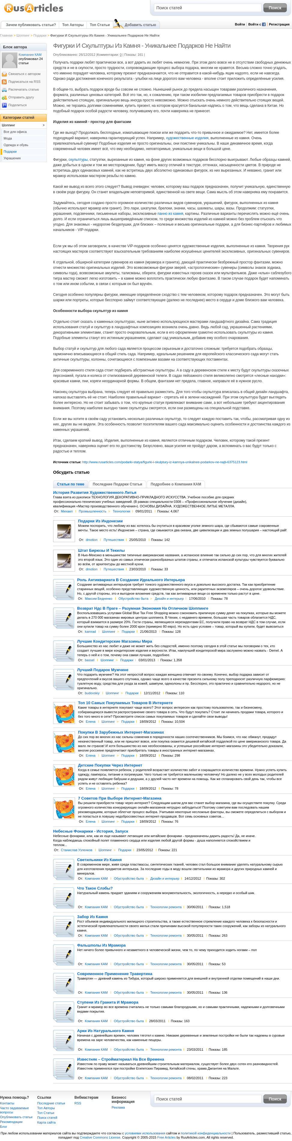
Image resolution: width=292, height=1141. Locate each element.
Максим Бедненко (98, 598)
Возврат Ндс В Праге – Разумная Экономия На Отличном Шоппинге (142, 608)
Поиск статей (47, 1117)
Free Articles (166, 1137)
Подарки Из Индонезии (100, 521)
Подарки (39, 35)
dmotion (92, 540)
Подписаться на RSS (24, 81)
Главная (6, 35)
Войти (240, 24)
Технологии (121, 511)
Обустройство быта (134, 598)
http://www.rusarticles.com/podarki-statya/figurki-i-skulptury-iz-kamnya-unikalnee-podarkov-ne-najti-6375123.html (164, 462)
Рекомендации (11, 1122)
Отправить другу (21, 97)
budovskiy (92, 693)
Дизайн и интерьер (169, 598)
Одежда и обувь (16, 145)
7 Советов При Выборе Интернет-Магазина (119, 798)
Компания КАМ (96, 878)
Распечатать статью (23, 89)
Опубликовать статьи (16, 1117)
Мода (8, 138)
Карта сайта (46, 1122)
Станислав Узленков (76, 850)
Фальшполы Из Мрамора (101, 945)
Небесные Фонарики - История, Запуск (90, 831)
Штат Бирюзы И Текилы (101, 550)
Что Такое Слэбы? (95, 888)
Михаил (67, 511)
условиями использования (145, 1133)
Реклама (118, 1107)
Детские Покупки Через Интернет (110, 765)
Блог (3, 1126)
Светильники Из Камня (99, 860)
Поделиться (17, 105)
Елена (90, 721)
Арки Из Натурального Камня (105, 1031)
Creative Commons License (100, 1137)
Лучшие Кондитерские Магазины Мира (114, 641)
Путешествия (114, 540)
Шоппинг (22, 35)
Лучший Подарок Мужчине (102, 670)
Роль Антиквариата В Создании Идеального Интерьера (131, 580)
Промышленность (93, 511)
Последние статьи (51, 1103)
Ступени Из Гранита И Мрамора (107, 1002)
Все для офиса (15, 132)
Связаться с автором (24, 74)
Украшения (12, 158)
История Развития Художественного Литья (94, 493)
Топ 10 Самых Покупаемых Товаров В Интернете (125, 703)
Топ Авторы (72, 25)
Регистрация (279, 24)
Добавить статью (140, 25)
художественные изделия (187, 138)
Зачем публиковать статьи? (31, 25)
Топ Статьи (100, 25)
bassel (90, 660)
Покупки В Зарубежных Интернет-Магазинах (121, 732)
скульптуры (78, 160)
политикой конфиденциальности (205, 1133)
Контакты (7, 1103)
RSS (77, 1103)
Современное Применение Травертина (114, 974)
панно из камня (170, 214)
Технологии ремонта (166, 907)
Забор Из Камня (92, 917)
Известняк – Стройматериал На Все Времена (120, 1059)
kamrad (90, 631)
